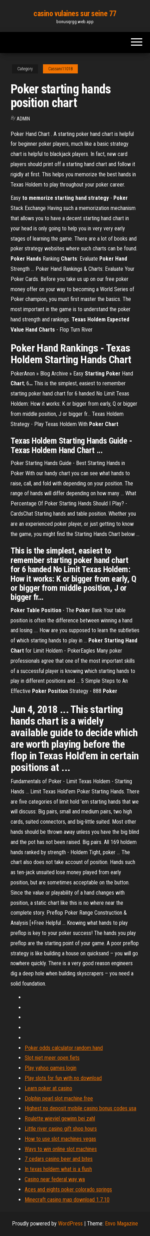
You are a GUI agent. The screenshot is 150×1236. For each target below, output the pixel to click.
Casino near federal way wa (55, 1179)
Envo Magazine (121, 1223)
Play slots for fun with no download (63, 1078)
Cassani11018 (60, 68)
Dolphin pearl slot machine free (59, 1098)
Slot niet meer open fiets (52, 1057)
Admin (23, 119)
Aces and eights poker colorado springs (68, 1189)
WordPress (70, 1223)
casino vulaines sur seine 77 (75, 13)
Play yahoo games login (50, 1068)
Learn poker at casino (48, 1088)
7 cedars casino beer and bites (59, 1159)
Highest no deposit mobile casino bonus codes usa (80, 1108)
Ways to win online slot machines (61, 1149)
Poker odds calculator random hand (64, 1048)
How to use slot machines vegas (60, 1139)
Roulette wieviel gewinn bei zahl (60, 1118)
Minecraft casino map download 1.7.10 (67, 1199)
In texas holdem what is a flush (58, 1169)
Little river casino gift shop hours (61, 1128)
